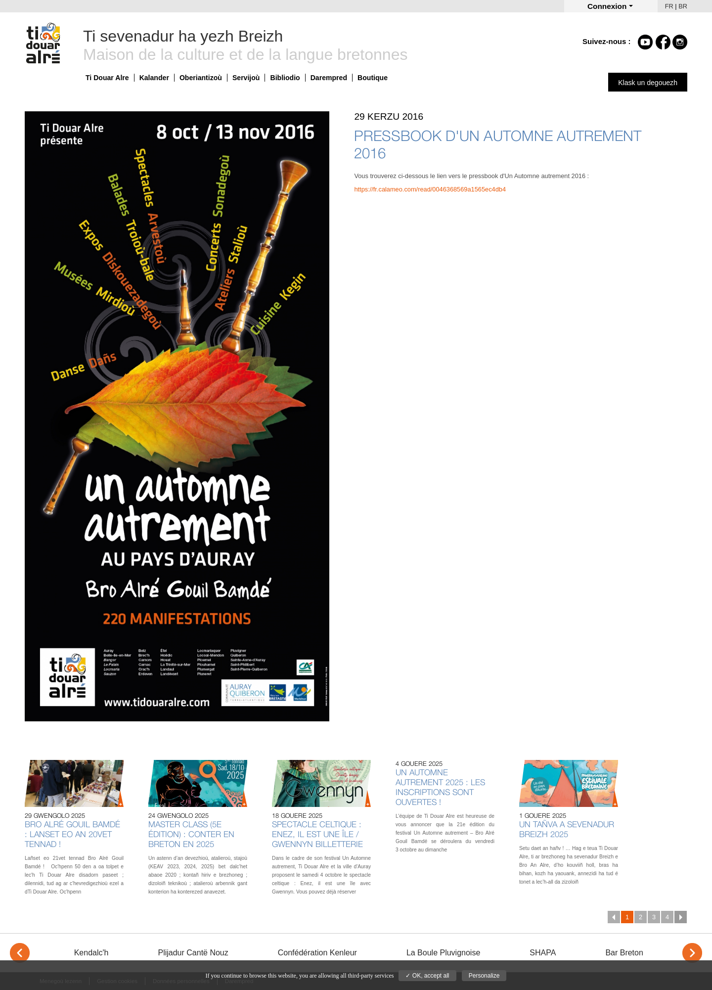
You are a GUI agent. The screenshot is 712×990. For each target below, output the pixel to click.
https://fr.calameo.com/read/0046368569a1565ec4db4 (430, 189)
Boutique (372, 78)
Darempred (329, 78)
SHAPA (543, 952)
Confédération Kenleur (317, 952)
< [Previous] (20, 953)
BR (682, 6)
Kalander (154, 78)
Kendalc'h (91, 952)
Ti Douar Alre (107, 78)
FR (669, 6)
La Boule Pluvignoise (443, 952)
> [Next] (692, 953)
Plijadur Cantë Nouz (193, 952)
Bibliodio (285, 78)
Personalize (484, 975)
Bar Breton (624, 952)
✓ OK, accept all (427, 975)
